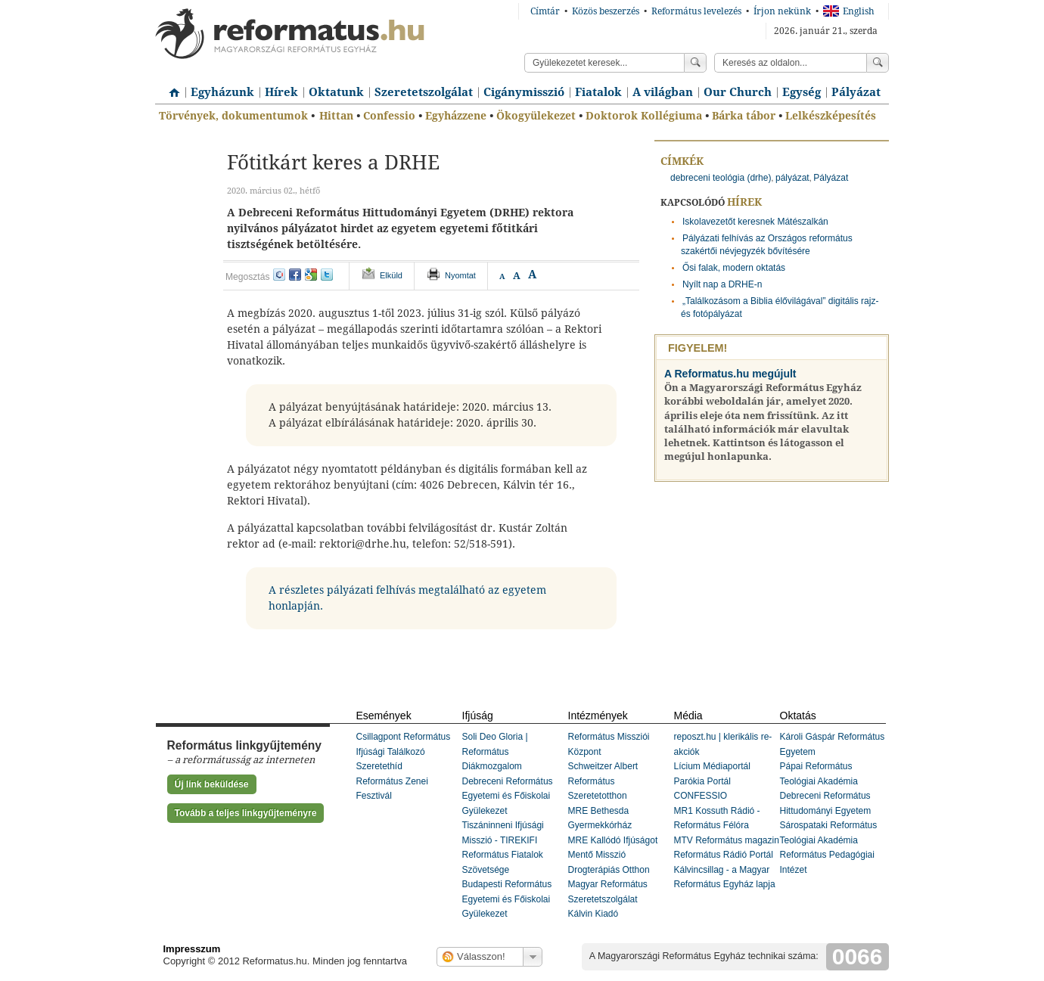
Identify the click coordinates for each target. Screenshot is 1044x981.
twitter (327, 275)
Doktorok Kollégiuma (644, 116)
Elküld (391, 275)
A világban (662, 92)
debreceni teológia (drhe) (720, 177)
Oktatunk (336, 92)
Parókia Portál (702, 781)
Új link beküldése (212, 784)
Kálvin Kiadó (593, 913)
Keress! (877, 63)
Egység (801, 92)
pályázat (792, 177)
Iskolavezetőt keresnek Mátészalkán (755, 221)
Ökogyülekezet (536, 116)
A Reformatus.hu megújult (730, 374)
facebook (295, 275)
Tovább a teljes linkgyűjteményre (246, 813)
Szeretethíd (379, 766)
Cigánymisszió (523, 92)
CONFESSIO (701, 795)
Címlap (170, 87)
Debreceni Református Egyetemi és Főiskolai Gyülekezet (507, 796)
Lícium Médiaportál (712, 766)
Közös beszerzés (605, 11)
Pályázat (856, 92)
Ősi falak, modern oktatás (733, 267)
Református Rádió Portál (723, 854)
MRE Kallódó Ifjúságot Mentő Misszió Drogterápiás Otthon (613, 855)
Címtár (545, 11)
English (849, 11)
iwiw (279, 275)
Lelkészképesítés (830, 116)
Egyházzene (455, 116)
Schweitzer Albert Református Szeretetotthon (603, 781)
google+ (311, 275)
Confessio (389, 116)
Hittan (336, 116)
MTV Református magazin (726, 840)
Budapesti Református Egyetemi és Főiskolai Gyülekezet (507, 899)
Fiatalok (598, 92)
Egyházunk (222, 92)
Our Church (738, 92)
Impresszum (192, 949)
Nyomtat (460, 275)
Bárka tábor (743, 116)
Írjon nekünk (782, 11)
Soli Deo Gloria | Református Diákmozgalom (495, 751)
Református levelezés (696, 11)
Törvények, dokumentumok (233, 116)
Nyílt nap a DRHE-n (722, 284)
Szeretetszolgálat (423, 92)
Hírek (281, 92)
